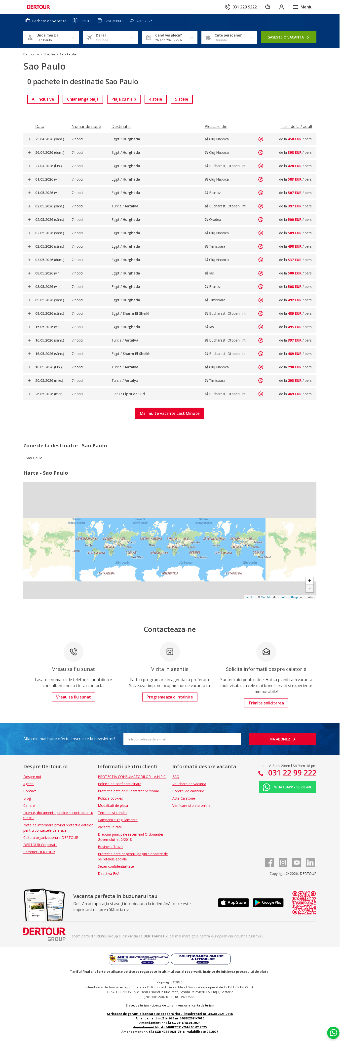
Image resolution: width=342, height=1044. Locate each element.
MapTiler (267, 597)
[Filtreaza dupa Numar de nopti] (86, 126)
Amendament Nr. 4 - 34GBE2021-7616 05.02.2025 (170, 1027)
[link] (43, 99)
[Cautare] (268, 7)
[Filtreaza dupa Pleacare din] (216, 126)
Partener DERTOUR (39, 852)
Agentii (28, 783)
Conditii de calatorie (188, 791)
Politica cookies (110, 798)
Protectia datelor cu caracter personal (128, 791)
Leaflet (250, 597)
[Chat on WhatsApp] (333, 1033)
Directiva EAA (108, 873)
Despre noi (32, 776)
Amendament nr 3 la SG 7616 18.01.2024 (169, 1023)
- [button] (309, 588)
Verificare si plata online (191, 805)
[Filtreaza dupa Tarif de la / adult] (296, 126)
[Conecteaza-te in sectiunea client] (282, 7)
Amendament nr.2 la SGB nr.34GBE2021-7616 (170, 1018)
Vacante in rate (110, 827)
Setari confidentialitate (116, 866)
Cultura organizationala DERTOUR (50, 837)
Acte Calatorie (183, 798)
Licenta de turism (164, 1005)
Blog (27, 798)
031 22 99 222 (291, 773)
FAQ (175, 776)
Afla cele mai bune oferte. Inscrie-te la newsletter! (69, 738)
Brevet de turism (137, 1005)
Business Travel (110, 846)
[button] (169, 413)
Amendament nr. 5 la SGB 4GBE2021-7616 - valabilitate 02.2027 (169, 1032)
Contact (29, 791)
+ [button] (309, 581)
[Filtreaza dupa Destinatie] (121, 126)
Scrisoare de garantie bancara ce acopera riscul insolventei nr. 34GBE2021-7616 (170, 1014)
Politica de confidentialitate (119, 783)
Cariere (29, 805)
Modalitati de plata (113, 805)
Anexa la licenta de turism (196, 1005)
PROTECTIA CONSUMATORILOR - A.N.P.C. (132, 776)
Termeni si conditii (112, 812)
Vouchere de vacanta (189, 783)
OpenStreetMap (287, 597)
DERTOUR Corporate (40, 844)
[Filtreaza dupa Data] (39, 126)
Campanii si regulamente (118, 819)
